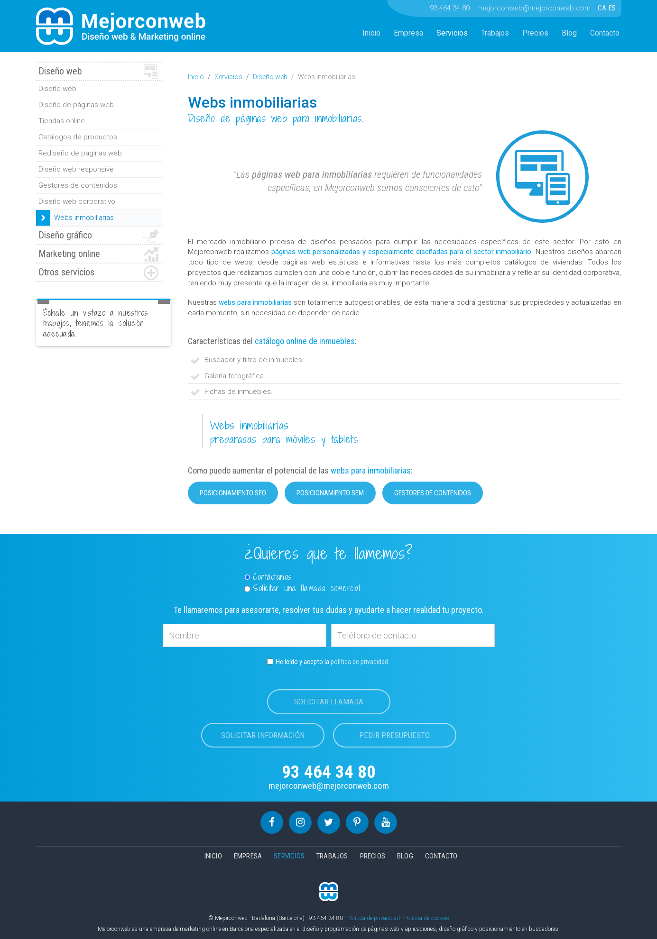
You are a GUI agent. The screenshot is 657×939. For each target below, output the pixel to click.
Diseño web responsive (76, 169)
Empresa (408, 32)
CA (603, 8)
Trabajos (495, 32)
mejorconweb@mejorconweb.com (534, 8)
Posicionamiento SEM (330, 493)
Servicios (452, 32)
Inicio (371, 32)
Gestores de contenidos (432, 493)
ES (612, 8)
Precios (535, 32)
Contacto (605, 32)
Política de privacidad (373, 918)
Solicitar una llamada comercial (302, 588)
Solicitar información (263, 735)
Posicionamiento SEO (233, 493)
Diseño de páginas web (76, 104)
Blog (569, 32)
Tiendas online (61, 121)
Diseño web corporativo (76, 201)
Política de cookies (426, 918)
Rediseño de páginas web (80, 153)
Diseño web (270, 77)
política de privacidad (359, 661)
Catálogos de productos (77, 137)
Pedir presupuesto (394, 735)
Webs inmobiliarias (84, 217)
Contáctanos (268, 577)
